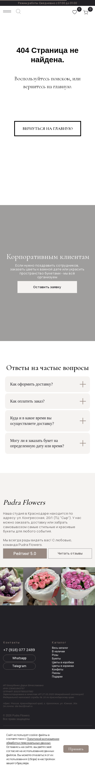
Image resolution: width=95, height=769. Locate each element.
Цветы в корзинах (63, 665)
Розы (55, 654)
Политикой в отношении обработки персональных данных (32, 741)
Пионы (56, 672)
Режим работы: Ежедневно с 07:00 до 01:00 (47, 3)
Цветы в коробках (63, 662)
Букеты (56, 658)
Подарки (57, 676)
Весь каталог (60, 647)
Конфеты (57, 669)
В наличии (58, 651)
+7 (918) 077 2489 (19, 650)
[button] (47, 287)
